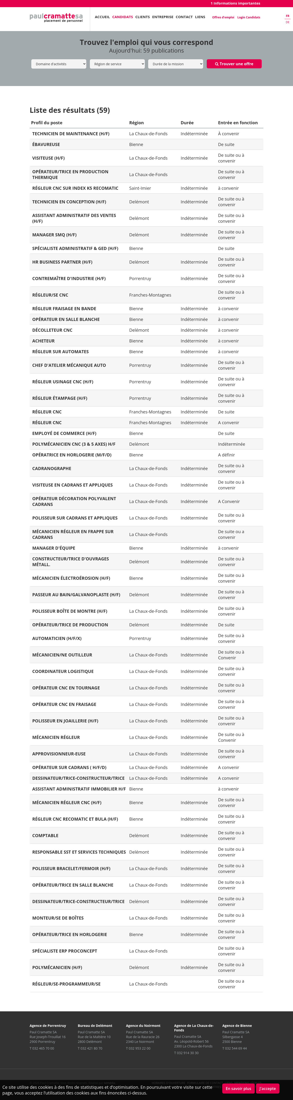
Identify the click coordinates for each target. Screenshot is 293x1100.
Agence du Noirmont (143, 1025)
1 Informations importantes (235, 3)
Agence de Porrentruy (48, 1025)
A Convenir (229, 501)
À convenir (228, 133)
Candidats (122, 16)
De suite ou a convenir (231, 534)
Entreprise (163, 16)
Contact (184, 16)
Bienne (136, 144)
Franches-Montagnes (150, 295)
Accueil (102, 16)
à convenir (228, 188)
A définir (226, 455)
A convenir (228, 422)
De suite (226, 144)
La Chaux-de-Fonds (148, 133)
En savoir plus (238, 1088)
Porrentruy (140, 278)
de (287, 22)
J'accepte (268, 1088)
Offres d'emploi (223, 17)
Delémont (139, 202)
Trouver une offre (234, 63)
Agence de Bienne (237, 1025)
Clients (142, 16)
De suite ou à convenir (231, 158)
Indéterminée (194, 133)
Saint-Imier (140, 188)
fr (287, 16)
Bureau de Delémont (95, 1025)
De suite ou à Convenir (231, 655)
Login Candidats (248, 17)
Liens (200, 16)
